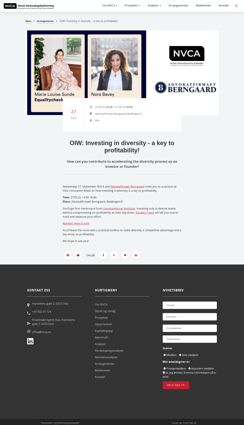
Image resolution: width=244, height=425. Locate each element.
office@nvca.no (41, 332)
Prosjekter (132, 5)
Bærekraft (101, 337)
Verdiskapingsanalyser (109, 350)
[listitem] (28, 6)
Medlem (170, 355)
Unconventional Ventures (119, 208)
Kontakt (224, 5)
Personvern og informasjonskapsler (60, 422)
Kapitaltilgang (104, 331)
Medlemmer (203, 5)
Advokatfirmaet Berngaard (127, 186)
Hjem (28, 21)
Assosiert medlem (201, 368)
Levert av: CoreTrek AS (184, 422)
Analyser (154, 5)
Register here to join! (76, 223)
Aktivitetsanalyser (106, 357)
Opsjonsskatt (103, 324)
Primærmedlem (175, 368)
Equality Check (145, 212)
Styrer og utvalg (105, 311)
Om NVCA (109, 5)
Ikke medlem (188, 355)
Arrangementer (178, 5)
